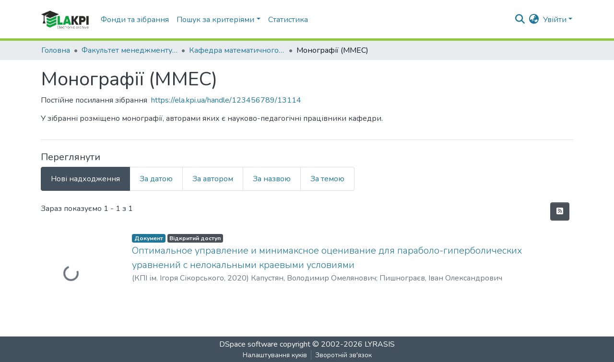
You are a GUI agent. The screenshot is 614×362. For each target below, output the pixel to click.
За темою (327, 179)
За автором (212, 179)
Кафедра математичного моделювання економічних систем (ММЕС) (237, 50)
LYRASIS (380, 344)
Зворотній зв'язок (343, 355)
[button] (534, 19)
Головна (55, 50)
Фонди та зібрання (135, 19)
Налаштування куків (275, 355)
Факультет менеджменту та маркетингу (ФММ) (129, 50)
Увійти (555, 19)
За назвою (272, 179)
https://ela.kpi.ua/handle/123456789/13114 (226, 100)
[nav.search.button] (520, 19)
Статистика (288, 19)
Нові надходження (85, 179)
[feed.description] (559, 211)
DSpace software (248, 344)
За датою (156, 179)
